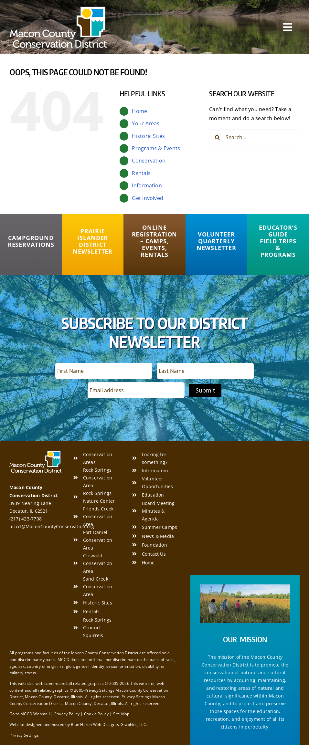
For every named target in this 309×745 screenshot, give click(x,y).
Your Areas (145, 123)
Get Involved (147, 198)
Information (147, 185)
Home (139, 111)
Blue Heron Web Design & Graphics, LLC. (109, 724)
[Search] (217, 137)
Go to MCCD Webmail (29, 714)
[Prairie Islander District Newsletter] (92, 241)
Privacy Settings (24, 735)
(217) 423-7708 (25, 519)
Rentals (141, 173)
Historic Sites (148, 136)
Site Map (121, 714)
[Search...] (254, 137)
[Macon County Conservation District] (58, 9)
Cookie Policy (96, 714)
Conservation (148, 160)
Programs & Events (156, 148)
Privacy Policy (67, 714)
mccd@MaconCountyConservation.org (51, 526)
